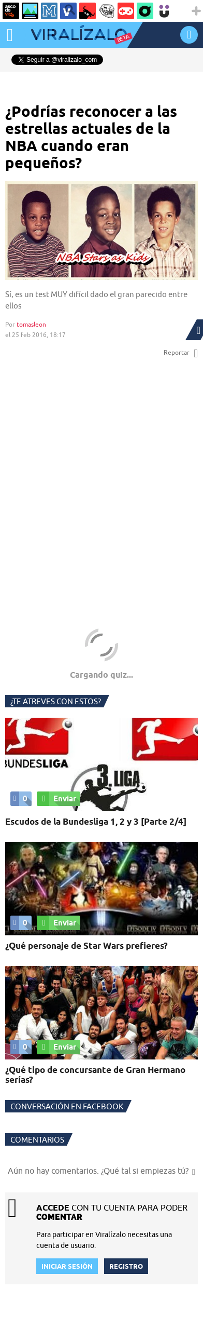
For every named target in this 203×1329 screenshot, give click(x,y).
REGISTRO (126, 1266)
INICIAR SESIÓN (189, 34)
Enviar (56, 798)
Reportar (181, 352)
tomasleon (31, 324)
